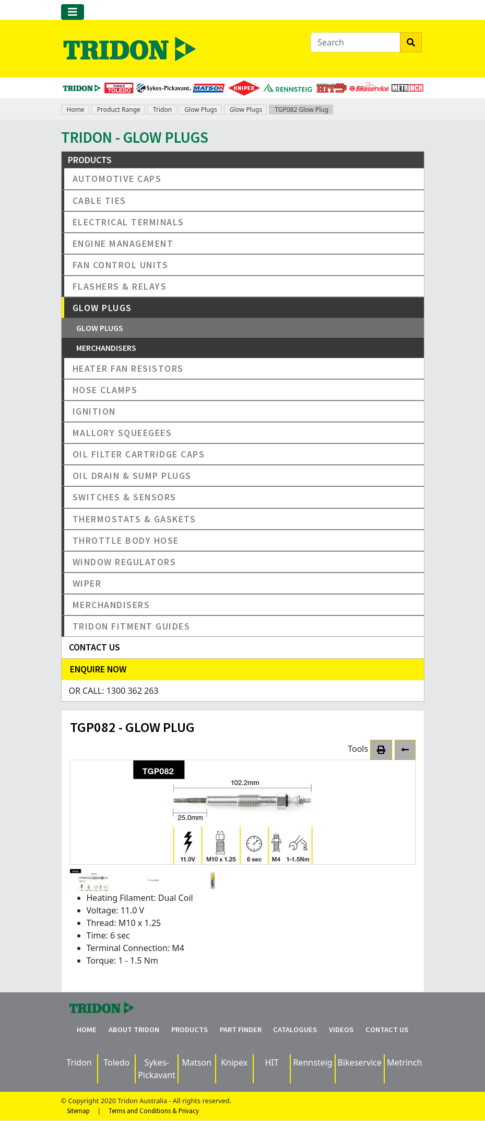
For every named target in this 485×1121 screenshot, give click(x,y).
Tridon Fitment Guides (132, 626)
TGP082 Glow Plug (301, 109)
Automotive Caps (117, 179)
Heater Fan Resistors (128, 368)
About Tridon (134, 1029)
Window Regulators (124, 562)
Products (189, 1029)
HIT (271, 1062)
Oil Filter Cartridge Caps (139, 454)
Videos (341, 1029)
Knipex (234, 1062)
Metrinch (404, 1062)
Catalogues (295, 1029)
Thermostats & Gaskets (134, 519)
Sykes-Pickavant (156, 1069)
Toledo (116, 1062)
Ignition (94, 411)
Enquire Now (98, 669)
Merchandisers (106, 347)
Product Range (118, 109)
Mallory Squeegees (122, 433)
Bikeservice (360, 1062)
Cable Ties (99, 201)
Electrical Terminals (128, 222)
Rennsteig (312, 1062)
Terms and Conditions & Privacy (154, 1110)
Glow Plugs (200, 109)
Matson (197, 1062)
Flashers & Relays (120, 286)
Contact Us (386, 1029)
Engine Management (123, 243)
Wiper (87, 583)
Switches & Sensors (124, 497)
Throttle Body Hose (126, 540)
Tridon (162, 109)
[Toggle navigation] (72, 12)
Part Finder (241, 1029)
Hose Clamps (105, 390)
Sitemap (78, 1110)
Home (76, 109)
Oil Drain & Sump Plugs (132, 476)
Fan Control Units (121, 265)
